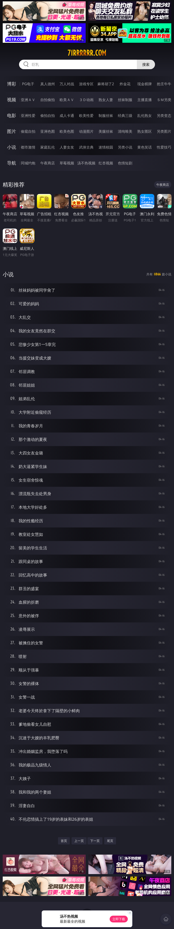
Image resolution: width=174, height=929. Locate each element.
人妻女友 (67, 147)
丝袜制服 (125, 99)
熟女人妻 (106, 99)
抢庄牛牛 (164, 83)
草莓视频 (67, 163)
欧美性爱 (86, 115)
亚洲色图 (47, 131)
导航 (11, 163)
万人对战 (67, 83)
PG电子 (28, 83)
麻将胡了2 (105, 83)
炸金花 (125, 83)
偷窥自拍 (28, 131)
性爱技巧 (164, 147)
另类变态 (164, 115)
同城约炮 (28, 163)
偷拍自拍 (47, 115)
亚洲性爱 (28, 115)
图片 (11, 131)
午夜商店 (47, 163)
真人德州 (47, 83)
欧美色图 (67, 131)
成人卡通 (67, 115)
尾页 (110, 841)
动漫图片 (86, 131)
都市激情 (28, 147)
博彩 (11, 84)
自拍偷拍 (47, 99)
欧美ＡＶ (67, 99)
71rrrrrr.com (87, 52)
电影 (11, 115)
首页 (64, 841)
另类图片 (164, 131)
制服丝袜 (106, 115)
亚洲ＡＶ (28, 99)
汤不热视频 (86, 163)
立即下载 (118, 919)
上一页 (79, 841)
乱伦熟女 (144, 115)
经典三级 (125, 115)
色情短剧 (125, 163)
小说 (11, 147)
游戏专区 (86, 83)
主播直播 (144, 99)
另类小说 (125, 147)
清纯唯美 (125, 131)
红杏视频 (106, 163)
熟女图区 (144, 131)
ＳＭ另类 (164, 99)
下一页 (95, 841)
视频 (11, 100)
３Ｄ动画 (86, 99)
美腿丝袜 (106, 131)
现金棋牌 (144, 83)
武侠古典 (86, 147)
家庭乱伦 (47, 147)
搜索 (146, 64)
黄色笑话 (144, 147)
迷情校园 (106, 147)
